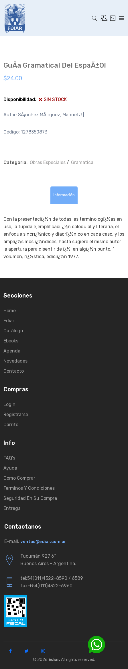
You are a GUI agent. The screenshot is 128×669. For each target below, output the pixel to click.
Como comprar (19, 478)
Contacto (13, 371)
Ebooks (10, 341)
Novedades (15, 361)
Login (9, 404)
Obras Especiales (48, 162)
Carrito (10, 424)
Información (63, 195)
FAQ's (9, 458)
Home (9, 310)
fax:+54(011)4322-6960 (46, 585)
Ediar (8, 320)
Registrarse (15, 414)
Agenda (11, 351)
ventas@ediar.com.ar (43, 541)
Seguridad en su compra (30, 498)
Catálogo (13, 330)
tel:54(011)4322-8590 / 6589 (51, 578)
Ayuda (10, 468)
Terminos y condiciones (29, 488)
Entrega (12, 508)
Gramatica (82, 162)
